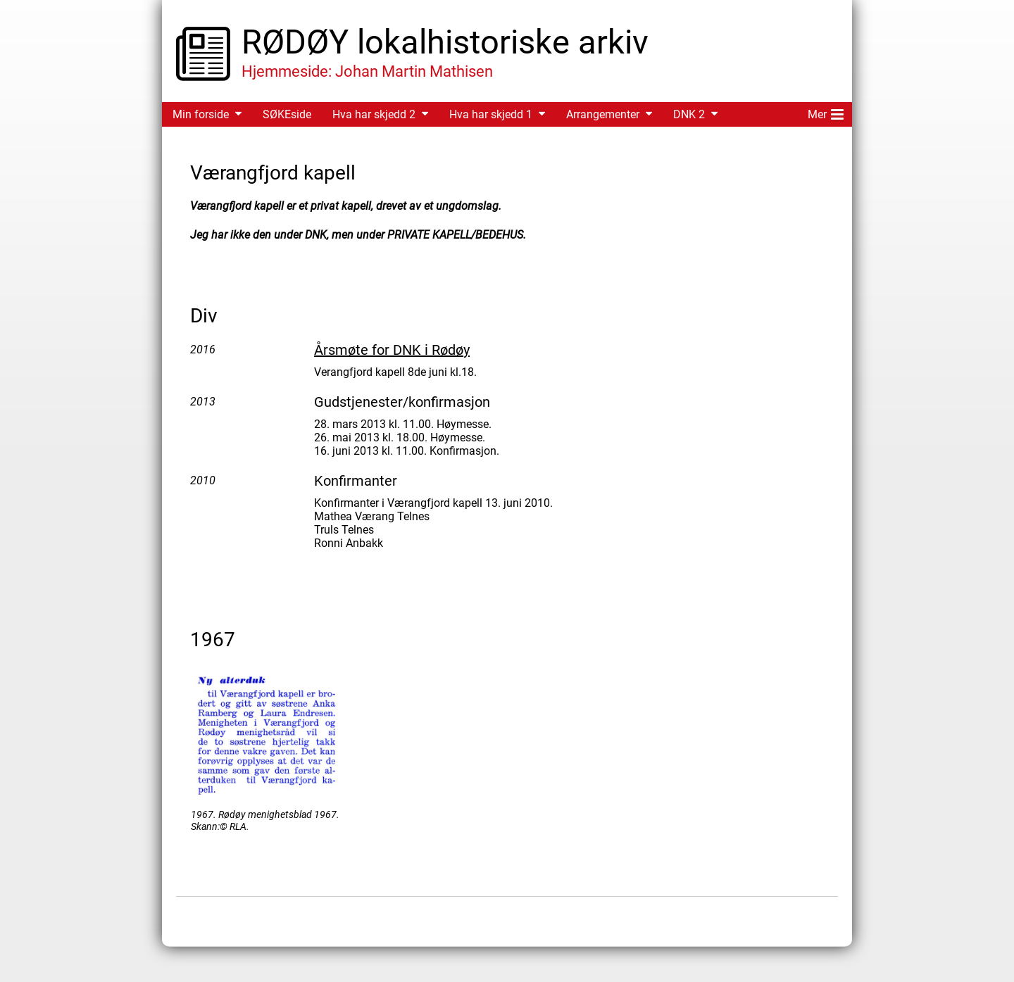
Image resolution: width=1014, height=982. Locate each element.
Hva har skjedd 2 (373, 114)
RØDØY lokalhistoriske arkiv (445, 42)
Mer (826, 112)
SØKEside (287, 114)
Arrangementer (602, 114)
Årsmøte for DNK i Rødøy (392, 350)
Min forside (201, 114)
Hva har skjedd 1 (490, 114)
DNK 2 (689, 114)
